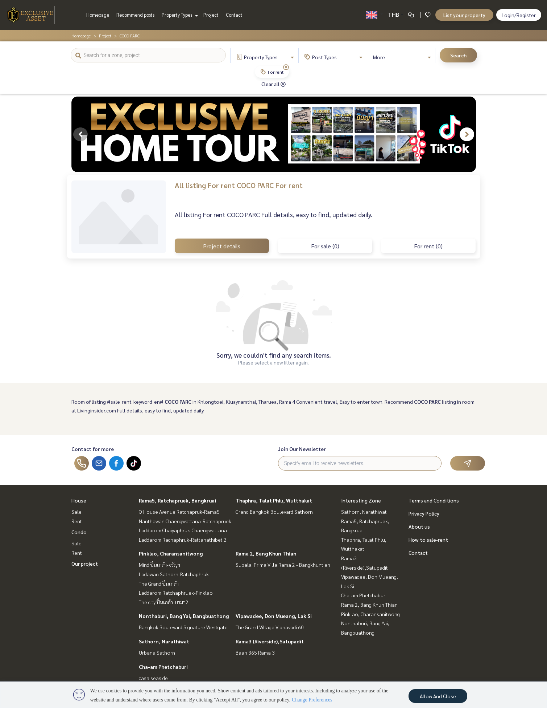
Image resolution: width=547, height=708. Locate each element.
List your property (464, 15)
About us (419, 526)
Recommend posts (135, 15)
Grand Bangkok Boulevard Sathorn (274, 511)
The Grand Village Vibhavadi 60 (270, 627)
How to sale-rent (428, 539)
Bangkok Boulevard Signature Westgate (183, 627)
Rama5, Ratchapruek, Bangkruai (177, 500)
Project (211, 15)
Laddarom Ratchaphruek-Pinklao (176, 592)
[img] (286, 67)
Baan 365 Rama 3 (255, 652)
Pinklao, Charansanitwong (171, 553)
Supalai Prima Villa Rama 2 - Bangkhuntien (283, 564)
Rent (76, 521)
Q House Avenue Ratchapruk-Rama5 (179, 511)
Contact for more (92, 448)
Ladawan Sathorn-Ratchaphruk (174, 574)
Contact (234, 15)
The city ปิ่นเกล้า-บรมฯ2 (163, 602)
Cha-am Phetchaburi (163, 666)
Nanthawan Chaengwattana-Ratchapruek (185, 521)
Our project (84, 563)
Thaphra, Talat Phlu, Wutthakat (274, 500)
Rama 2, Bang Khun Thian (266, 553)
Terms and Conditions (434, 500)
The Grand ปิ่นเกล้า (159, 583)
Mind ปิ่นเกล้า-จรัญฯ (159, 564)
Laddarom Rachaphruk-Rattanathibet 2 (183, 539)
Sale (76, 511)
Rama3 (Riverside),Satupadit (270, 641)
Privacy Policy (424, 513)
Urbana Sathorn (157, 652)
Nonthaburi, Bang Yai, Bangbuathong (184, 616)
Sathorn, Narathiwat (164, 641)
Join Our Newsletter (302, 448)
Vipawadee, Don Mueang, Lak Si (274, 616)
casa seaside (153, 678)
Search (458, 55)
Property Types (179, 15)
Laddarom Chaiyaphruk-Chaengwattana (183, 530)
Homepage (97, 15)
